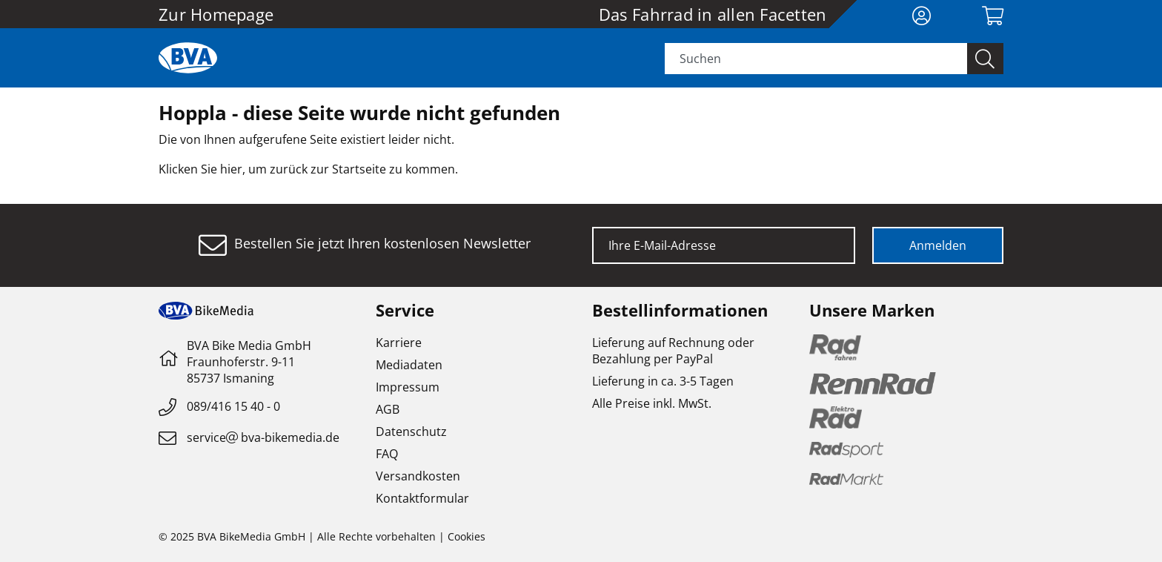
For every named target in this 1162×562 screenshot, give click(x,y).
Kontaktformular (422, 498)
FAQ (387, 454)
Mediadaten (409, 365)
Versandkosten (418, 476)
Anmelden (937, 245)
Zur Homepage (216, 14)
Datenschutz (411, 431)
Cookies (466, 536)
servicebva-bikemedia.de (263, 437)
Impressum (407, 387)
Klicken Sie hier (200, 169)
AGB (387, 409)
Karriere (399, 342)
